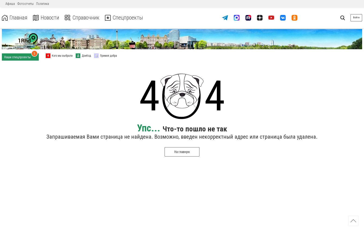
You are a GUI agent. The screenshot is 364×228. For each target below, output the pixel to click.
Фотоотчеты (25, 4)
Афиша (10, 4)
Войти (356, 17)
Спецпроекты (124, 18)
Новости (46, 18)
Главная (14, 18)
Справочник (82, 18)
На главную (182, 152)
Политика (42, 4)
